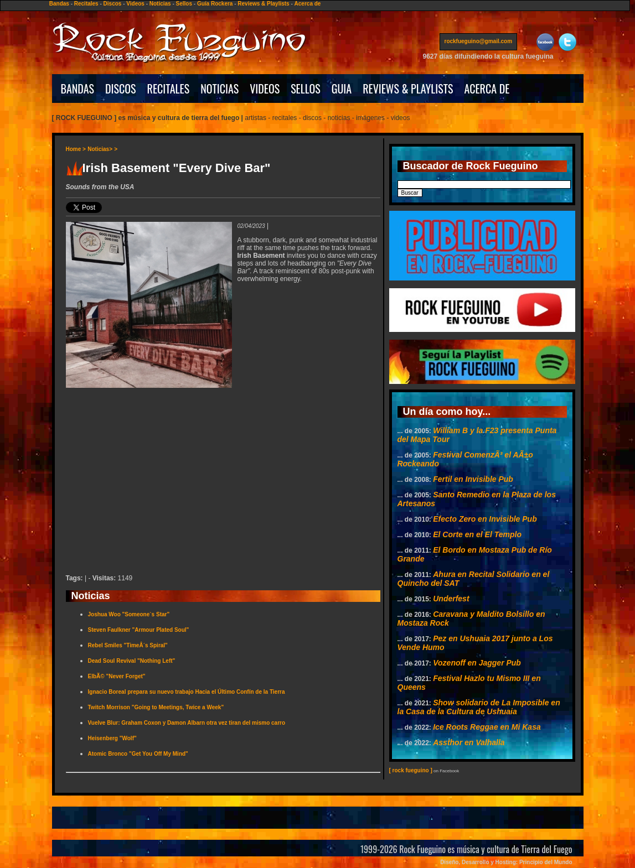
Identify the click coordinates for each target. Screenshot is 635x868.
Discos (113, 4)
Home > (76, 149)
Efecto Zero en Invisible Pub (484, 518)
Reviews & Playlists (263, 4)
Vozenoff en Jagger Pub (477, 662)
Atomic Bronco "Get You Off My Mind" (138, 754)
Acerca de (308, 4)
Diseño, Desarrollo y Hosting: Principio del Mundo (506, 862)
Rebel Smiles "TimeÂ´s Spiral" (128, 645)
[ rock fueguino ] (410, 770)
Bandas (59, 4)
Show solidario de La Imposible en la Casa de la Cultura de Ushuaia (478, 707)
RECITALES (168, 88)
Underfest (451, 598)
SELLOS (306, 88)
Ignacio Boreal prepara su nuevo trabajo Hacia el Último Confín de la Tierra (186, 692)
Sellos (184, 4)
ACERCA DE (486, 88)
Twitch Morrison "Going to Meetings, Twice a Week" (156, 707)
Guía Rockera (215, 4)
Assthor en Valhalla (468, 742)
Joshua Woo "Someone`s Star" (129, 614)
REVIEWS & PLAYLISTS (408, 88)
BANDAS (78, 88)
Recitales (86, 4)
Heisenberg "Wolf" (112, 738)
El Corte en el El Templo (477, 534)
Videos (135, 4)
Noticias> (99, 149)
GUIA (342, 88)
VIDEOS (265, 88)
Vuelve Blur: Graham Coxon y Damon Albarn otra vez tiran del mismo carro (187, 723)
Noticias (160, 4)
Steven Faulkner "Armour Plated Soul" (138, 630)
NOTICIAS (219, 88)
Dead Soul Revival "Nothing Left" (131, 661)
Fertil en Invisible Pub (473, 479)
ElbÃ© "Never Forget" (117, 676)
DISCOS (120, 88)
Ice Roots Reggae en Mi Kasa (487, 727)
